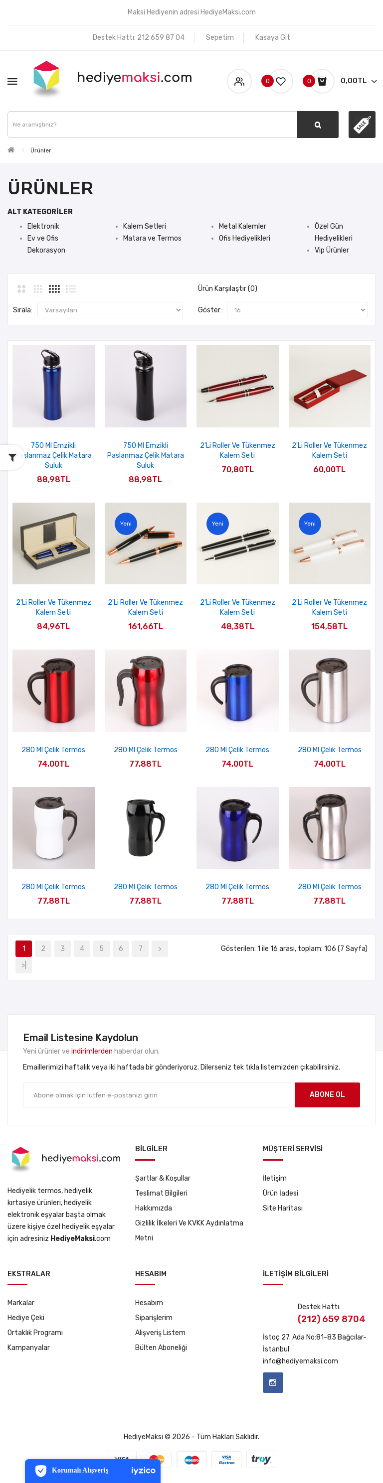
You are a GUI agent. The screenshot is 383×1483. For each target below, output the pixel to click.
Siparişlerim (154, 1318)
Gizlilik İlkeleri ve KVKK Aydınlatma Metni (189, 1230)
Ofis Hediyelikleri (244, 238)
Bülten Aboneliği (161, 1348)
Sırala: (22, 310)
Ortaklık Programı (35, 1333)
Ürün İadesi (280, 1193)
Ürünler (40, 150)
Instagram (273, 1382)
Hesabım (149, 1303)
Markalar (20, 1303)
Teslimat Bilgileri (161, 1193)
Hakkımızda (153, 1208)
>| (23, 965)
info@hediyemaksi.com (300, 1361)
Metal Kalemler (242, 226)
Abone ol (327, 1094)
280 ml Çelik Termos (53, 750)
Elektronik (43, 226)
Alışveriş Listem (160, 1333)
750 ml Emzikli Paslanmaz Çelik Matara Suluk (53, 455)
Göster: (210, 310)
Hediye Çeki (25, 1318)
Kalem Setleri (144, 226)
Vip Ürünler (332, 250)
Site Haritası (283, 1208)
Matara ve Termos (152, 238)
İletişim (275, 1178)
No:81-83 (321, 1337)
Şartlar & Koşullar (163, 1178)
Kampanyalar (28, 1348)
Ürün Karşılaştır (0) (227, 288)
